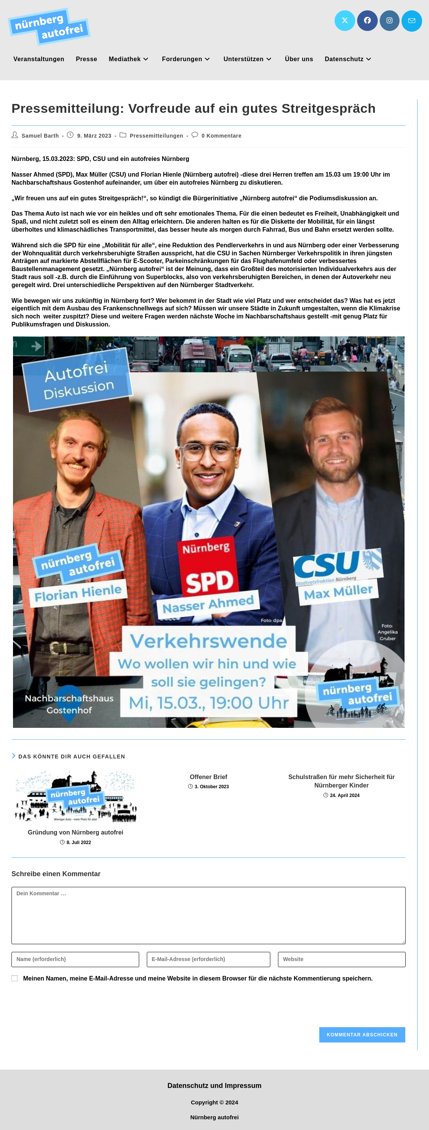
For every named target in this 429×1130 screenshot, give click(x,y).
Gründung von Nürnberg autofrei (75, 832)
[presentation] (63, 1008)
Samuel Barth (40, 136)
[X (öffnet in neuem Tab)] (345, 20)
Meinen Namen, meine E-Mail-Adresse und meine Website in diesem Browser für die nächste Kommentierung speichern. (198, 978)
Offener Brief (208, 777)
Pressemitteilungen (157, 136)
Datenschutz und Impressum (214, 1085)
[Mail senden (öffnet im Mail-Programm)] (411, 21)
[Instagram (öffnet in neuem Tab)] (390, 20)
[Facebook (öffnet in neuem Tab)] (367, 20)
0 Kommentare (221, 136)
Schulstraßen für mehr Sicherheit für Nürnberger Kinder (341, 781)
